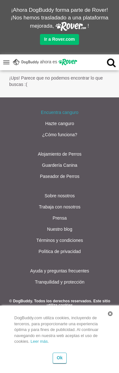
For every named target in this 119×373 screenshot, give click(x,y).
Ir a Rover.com (59, 39)
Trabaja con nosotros (60, 206)
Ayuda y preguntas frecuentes (59, 270)
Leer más (39, 341)
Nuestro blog (59, 229)
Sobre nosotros (60, 195)
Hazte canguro (59, 123)
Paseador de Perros (60, 176)
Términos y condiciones (59, 240)
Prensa (60, 218)
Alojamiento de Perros (60, 154)
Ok (60, 357)
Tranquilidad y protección (59, 282)
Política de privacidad (59, 251)
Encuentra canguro (59, 112)
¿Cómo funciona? (59, 134)
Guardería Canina (59, 165)
